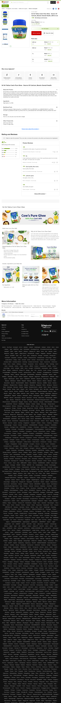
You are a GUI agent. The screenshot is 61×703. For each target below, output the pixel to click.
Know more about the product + (30, 129)
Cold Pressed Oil (17, 306)
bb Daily (3, 340)
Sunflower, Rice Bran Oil (48, 307)
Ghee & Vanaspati (46, 306)
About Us (4, 327)
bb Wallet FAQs (24, 331)
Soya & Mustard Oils (37, 307)
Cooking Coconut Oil (27, 306)
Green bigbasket (5, 331)
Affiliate (3, 336)
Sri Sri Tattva (34, 11)
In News (3, 329)
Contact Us (24, 329)
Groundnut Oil (8, 307)
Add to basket (36, 33)
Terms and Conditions (7, 338)
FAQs (22, 327)
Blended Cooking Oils (7, 306)
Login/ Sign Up (53, 2)
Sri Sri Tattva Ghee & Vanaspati (16, 312)
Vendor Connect (25, 336)
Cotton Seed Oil (38, 306)
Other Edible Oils (27, 307)
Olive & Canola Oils (17, 307)
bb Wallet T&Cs (24, 333)
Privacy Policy (5, 333)
